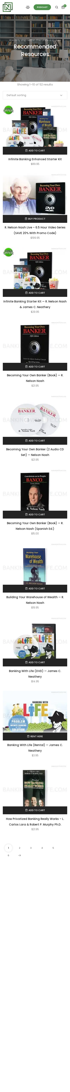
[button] (42, 7)
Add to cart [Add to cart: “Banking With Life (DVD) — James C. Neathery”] (37, 662)
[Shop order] (35, 95)
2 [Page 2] (19, 848)
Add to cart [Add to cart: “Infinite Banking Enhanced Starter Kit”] (37, 150)
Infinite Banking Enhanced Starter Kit (35, 159)
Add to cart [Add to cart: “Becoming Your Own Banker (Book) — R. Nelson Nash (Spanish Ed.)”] (37, 514)
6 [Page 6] (8, 855)
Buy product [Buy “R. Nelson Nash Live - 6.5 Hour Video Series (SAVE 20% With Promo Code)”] (36, 219)
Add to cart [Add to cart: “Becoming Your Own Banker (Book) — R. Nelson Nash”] (37, 366)
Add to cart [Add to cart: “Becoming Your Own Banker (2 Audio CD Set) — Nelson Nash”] (37, 440)
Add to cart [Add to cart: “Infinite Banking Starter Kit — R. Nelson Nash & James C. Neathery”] (37, 293)
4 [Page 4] (42, 848)
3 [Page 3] (31, 848)
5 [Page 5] (53, 848)
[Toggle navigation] (28, 7)
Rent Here (36, 736)
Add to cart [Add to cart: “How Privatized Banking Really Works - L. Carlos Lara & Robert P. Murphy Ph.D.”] (37, 810)
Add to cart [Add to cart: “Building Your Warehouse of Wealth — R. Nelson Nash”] (37, 588)
